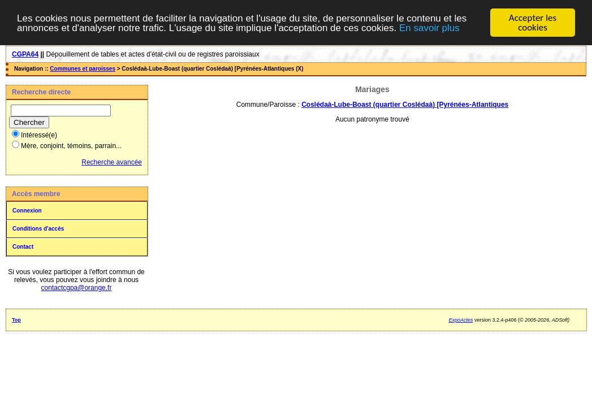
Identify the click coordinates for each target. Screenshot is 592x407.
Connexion (27, 210)
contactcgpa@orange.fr (76, 288)
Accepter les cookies (532, 22)
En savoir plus (429, 27)
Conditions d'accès (38, 229)
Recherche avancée (111, 162)
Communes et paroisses (82, 69)
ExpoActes (460, 320)
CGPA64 (25, 54)
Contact (22, 247)
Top (16, 320)
